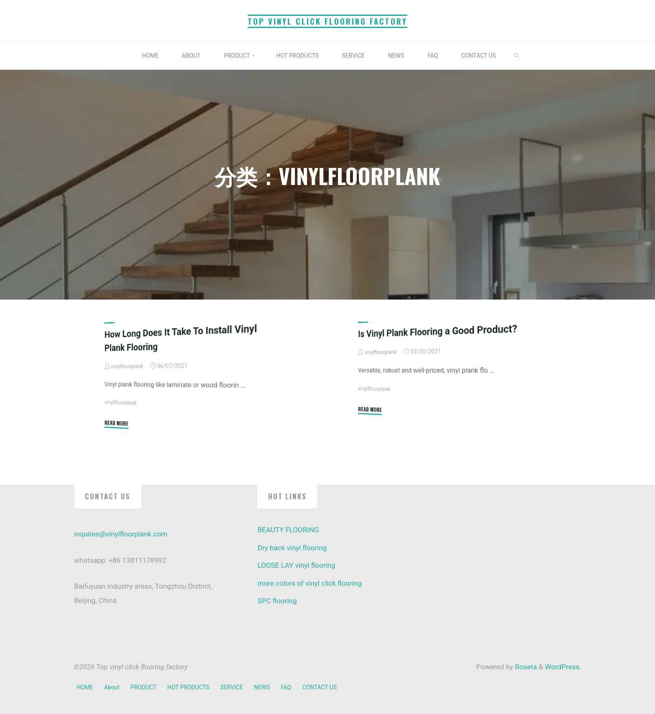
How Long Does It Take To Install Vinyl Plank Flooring (184, 337)
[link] (523, 56)
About (112, 687)
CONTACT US (324, 687)
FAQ (290, 687)
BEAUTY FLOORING (288, 530)
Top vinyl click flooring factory (327, 21)
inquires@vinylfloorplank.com (121, 534)
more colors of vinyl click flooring (309, 583)
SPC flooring (277, 601)
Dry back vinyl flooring (292, 548)
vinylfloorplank (121, 403)
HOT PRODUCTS (190, 687)
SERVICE (234, 687)
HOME (85, 687)
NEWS (265, 687)
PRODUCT (145, 687)
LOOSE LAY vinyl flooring (296, 565)
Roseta (525, 667)
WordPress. (563, 667)
